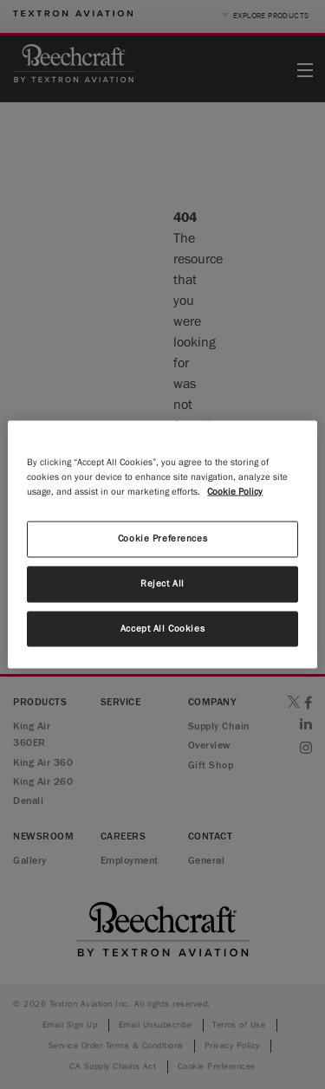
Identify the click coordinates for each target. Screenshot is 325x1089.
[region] (162, 544)
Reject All (162, 583)
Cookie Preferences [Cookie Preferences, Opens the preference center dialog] (162, 538)
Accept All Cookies (162, 628)
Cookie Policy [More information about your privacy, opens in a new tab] (235, 491)
